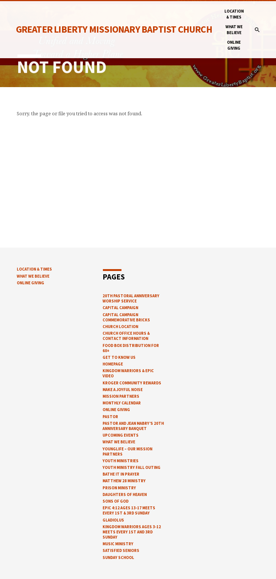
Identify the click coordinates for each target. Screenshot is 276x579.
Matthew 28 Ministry (124, 480)
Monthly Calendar (122, 403)
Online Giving (234, 45)
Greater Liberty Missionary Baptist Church (114, 29)
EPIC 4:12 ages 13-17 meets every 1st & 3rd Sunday (129, 510)
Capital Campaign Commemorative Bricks (126, 317)
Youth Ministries (121, 460)
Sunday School (118, 557)
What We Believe (234, 29)
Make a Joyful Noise (123, 389)
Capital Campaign (120, 307)
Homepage (113, 364)
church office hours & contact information (126, 336)
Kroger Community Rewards (132, 383)
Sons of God (116, 501)
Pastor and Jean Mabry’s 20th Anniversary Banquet (133, 426)
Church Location (120, 326)
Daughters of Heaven (125, 494)
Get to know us (119, 357)
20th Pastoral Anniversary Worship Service (131, 298)
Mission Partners (121, 396)
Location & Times (234, 14)
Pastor (110, 416)
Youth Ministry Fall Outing (131, 467)
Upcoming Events (121, 435)
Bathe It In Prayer (121, 474)
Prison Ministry (119, 487)
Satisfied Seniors (121, 550)
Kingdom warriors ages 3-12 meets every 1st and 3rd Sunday (132, 532)
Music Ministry (118, 543)
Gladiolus (113, 520)
